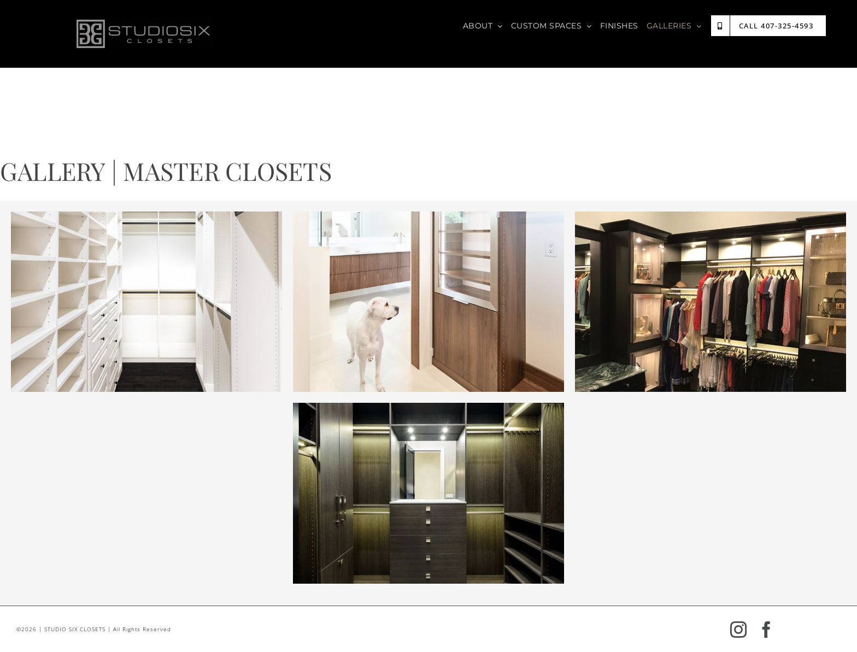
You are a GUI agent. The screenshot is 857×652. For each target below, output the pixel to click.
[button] (146, 302)
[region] (146, 302)
